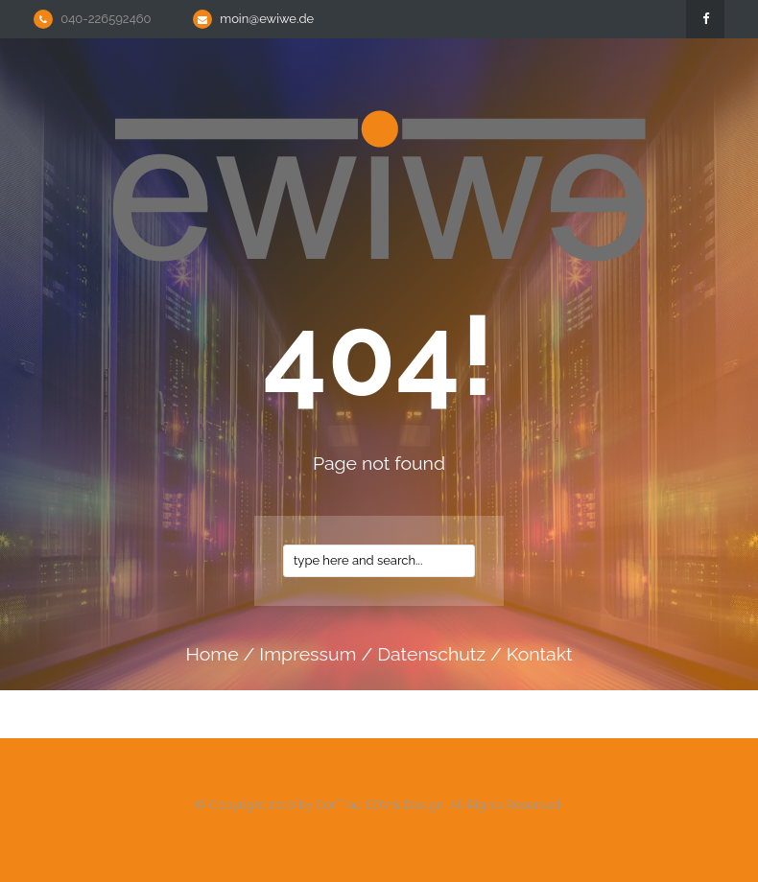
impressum (307, 654)
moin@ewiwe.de (267, 19)
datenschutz (431, 654)
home (211, 654)
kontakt (540, 654)
